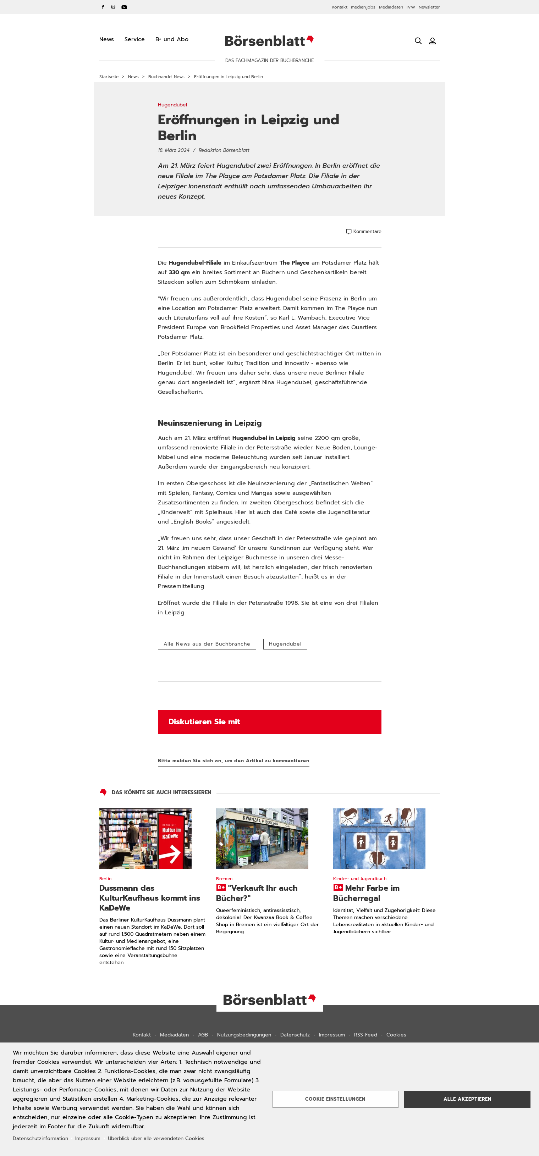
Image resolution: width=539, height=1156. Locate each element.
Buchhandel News (166, 76)
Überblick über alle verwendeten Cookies (156, 1138)
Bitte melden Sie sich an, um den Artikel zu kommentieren (233, 760)
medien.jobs (363, 7)
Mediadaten (391, 7)
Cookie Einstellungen (335, 1099)
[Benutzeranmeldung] (432, 41)
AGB (203, 1035)
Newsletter (429, 7)
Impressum (332, 1035)
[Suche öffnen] (418, 41)
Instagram (113, 7)
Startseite (109, 76)
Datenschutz (295, 1035)
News (133, 76)
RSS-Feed (365, 1035)
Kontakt (339, 7)
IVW (411, 7)
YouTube (124, 7)
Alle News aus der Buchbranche (207, 644)
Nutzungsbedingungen (244, 1035)
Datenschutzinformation (40, 1138)
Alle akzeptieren (467, 1099)
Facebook (102, 7)
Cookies (396, 1035)
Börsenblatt (269, 40)
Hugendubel (285, 644)
